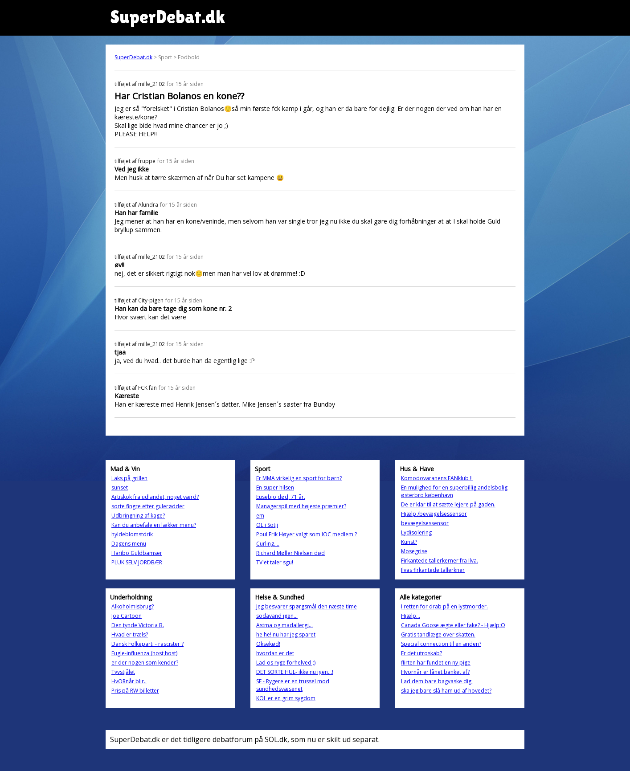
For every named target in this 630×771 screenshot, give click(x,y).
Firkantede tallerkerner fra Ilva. (439, 560)
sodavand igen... (277, 616)
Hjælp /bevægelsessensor (434, 514)
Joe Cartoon (126, 616)
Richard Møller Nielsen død (290, 553)
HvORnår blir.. (129, 681)
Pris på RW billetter (135, 690)
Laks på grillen (129, 478)
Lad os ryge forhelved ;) (285, 662)
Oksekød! (268, 644)
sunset (119, 487)
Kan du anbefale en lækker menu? (153, 525)
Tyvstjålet (123, 672)
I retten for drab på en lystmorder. (444, 606)
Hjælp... (410, 616)
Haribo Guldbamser (136, 553)
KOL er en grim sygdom (285, 698)
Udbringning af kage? (138, 515)
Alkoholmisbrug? (132, 606)
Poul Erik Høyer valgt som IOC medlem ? (306, 534)
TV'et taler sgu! (274, 562)
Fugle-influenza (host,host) (144, 653)
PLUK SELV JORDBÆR (136, 562)
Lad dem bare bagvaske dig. (437, 681)
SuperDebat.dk (133, 57)
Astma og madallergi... (284, 625)
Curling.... (267, 543)
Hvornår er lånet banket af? (435, 672)
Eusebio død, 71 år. (280, 497)
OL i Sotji (267, 525)
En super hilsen (275, 487)
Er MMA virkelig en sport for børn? (299, 478)
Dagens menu (128, 543)
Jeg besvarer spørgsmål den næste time (306, 606)
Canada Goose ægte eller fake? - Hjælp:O (453, 625)
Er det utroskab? (421, 653)
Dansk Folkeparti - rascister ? (147, 644)
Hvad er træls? (129, 634)
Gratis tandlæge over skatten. (438, 634)
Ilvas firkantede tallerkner (433, 570)
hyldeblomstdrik (132, 534)
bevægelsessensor (425, 523)
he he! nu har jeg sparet (285, 634)
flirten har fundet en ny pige (435, 662)
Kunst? (409, 542)
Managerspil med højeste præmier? (301, 506)
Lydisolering (416, 532)
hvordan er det (275, 653)
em (260, 515)
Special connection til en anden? (441, 644)
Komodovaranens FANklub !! (437, 478)
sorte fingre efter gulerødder (147, 506)
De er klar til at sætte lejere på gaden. (448, 504)
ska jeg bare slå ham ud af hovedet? (446, 690)
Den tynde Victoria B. (137, 625)
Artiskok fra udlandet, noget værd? (155, 497)
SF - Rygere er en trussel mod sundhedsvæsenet (292, 685)
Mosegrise (414, 551)
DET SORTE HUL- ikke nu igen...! (294, 672)
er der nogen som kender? (144, 662)
